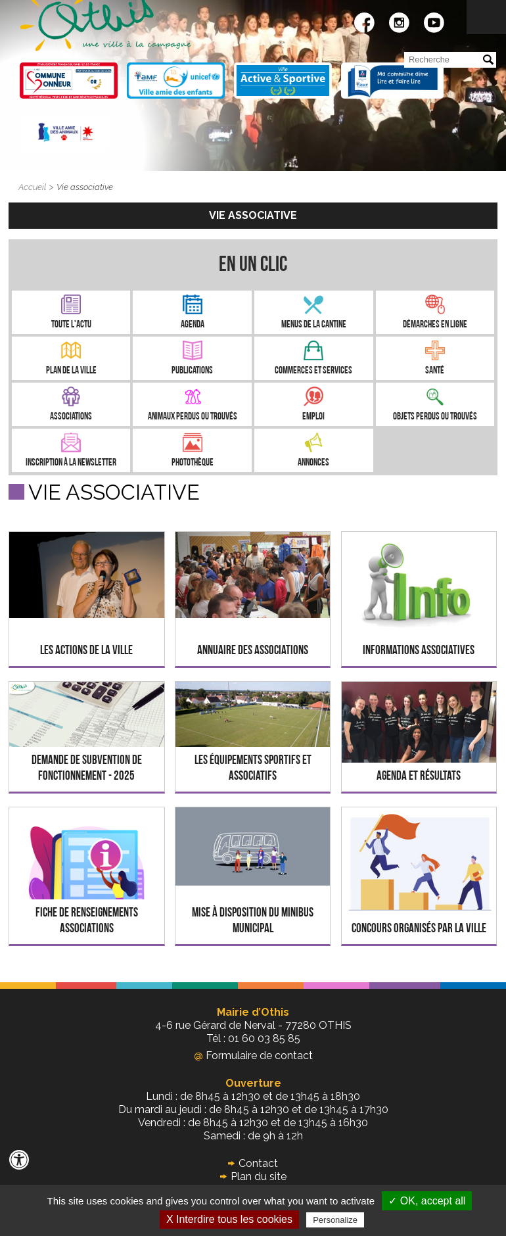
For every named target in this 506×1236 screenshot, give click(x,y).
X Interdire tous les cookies (229, 1219)
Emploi (313, 417)
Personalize (335, 1220)
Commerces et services (313, 371)
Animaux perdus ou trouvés (192, 417)
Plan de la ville (71, 371)
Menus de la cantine (313, 325)
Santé (434, 371)
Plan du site (259, 1176)
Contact (258, 1163)
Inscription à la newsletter (71, 463)
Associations (71, 417)
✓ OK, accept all (426, 1200)
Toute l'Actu (71, 325)
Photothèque (193, 463)
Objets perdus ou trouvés (435, 417)
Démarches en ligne (435, 325)
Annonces (313, 463)
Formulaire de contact (253, 1055)
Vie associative (85, 187)
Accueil (32, 187)
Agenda (192, 325)
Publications (192, 371)
